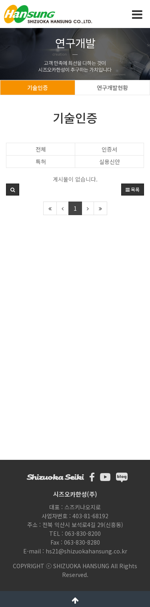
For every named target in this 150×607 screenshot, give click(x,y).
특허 (41, 162)
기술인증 (37, 88)
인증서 (109, 149)
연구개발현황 (112, 88)
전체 (41, 149)
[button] (12, 190)
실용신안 (109, 162)
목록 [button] (133, 189)
